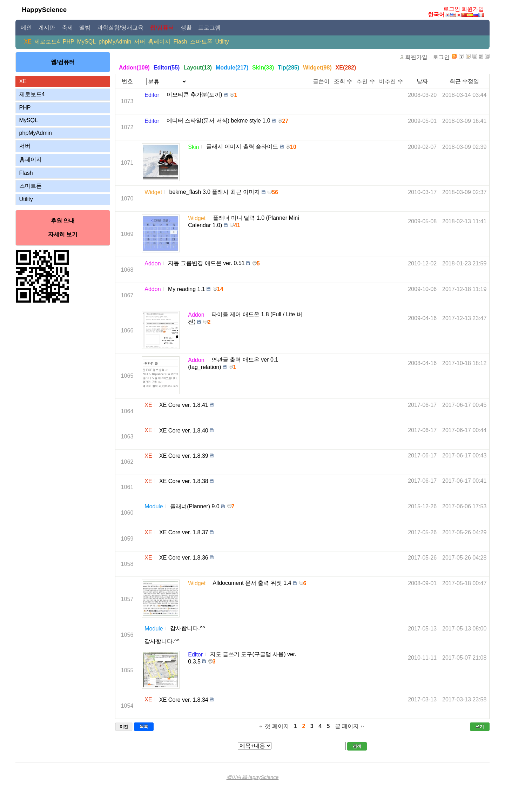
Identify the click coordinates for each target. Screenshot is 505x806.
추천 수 (365, 81)
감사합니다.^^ (187, 628)
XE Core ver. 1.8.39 (183, 456)
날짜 (422, 81)
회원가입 (473, 9)
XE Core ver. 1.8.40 (183, 430)
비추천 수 (391, 81)
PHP (68, 42)
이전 (124, 726)
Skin (193, 147)
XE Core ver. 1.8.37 (183, 532)
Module (153, 506)
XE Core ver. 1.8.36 (183, 558)
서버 (139, 42)
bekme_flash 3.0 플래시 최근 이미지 (214, 192)
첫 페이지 (277, 726)
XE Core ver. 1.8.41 (183, 405)
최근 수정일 (464, 81)
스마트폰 (201, 42)
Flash (180, 42)
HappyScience (44, 9)
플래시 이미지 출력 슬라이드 (242, 147)
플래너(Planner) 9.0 (195, 506)
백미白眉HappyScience (253, 777)
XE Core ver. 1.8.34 (183, 699)
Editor (151, 95)
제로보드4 (47, 42)
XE (28, 42)
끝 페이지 (347, 726)
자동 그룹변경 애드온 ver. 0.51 (206, 263)
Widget (153, 192)
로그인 (451, 9)
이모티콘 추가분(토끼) (194, 95)
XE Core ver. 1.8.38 (183, 481)
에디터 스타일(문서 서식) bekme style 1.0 (218, 121)
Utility (222, 42)
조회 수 (343, 81)
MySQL (86, 42)
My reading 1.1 (186, 289)
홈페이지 (159, 42)
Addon (152, 263)
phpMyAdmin (115, 42)
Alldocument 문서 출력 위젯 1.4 (252, 583)
